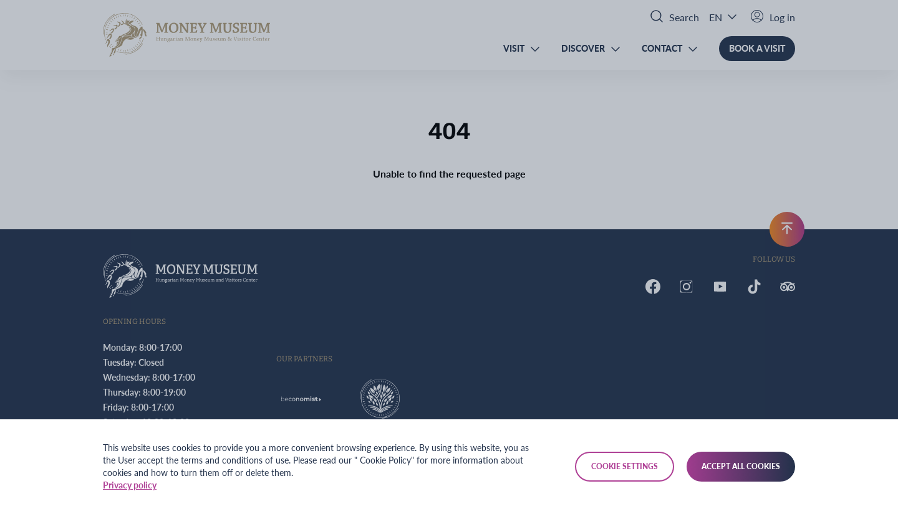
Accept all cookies (741, 466)
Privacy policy (130, 485)
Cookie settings (624, 466)
